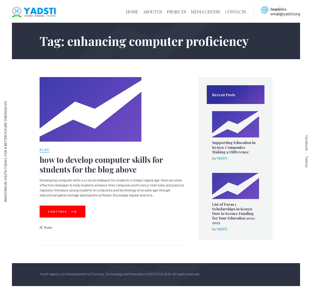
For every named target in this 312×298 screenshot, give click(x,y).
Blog (44, 150)
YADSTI (221, 158)
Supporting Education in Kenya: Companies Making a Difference (233, 147)
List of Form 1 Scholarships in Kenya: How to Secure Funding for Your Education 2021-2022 (234, 213)
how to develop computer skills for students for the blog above (101, 164)
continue (57, 212)
